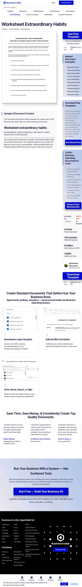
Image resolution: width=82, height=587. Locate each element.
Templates (10, 11)
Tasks (16, 539)
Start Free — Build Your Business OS (41, 491)
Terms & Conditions (38, 584)
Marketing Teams (31, 542)
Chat (3, 527)
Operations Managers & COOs (32, 555)
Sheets (16, 536)
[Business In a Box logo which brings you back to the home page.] (12, 2)
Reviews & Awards (17, 558)
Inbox (16, 527)
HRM (15, 524)
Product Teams (30, 539)
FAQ (3, 563)
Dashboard (6, 536)
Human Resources (55, 11)
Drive (3, 542)
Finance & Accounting (32, 14)
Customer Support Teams (31, 545)
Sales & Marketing (15, 14)
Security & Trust (19, 562)
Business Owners (31, 530)
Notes (16, 533)
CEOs (27, 524)
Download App (7, 560)
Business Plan (23, 11)
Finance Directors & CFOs (32, 550)
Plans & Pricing (19, 555)
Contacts (5, 533)
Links (15, 530)
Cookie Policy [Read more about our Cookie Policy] (63, 584)
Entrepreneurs (30, 527)
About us (5, 552)
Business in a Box (24, 584)
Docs (3, 539)
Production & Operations (65, 14)
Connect (5, 530)
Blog (3, 555)
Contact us (5, 557)
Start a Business (70, 11)
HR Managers (30, 536)
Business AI (6, 524)
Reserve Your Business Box (73, 205)
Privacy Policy (51, 584)
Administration (48, 14)
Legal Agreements (38, 11)
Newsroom (17, 552)
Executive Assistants (32, 533)
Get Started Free (73, 142)
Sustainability (18, 565)
